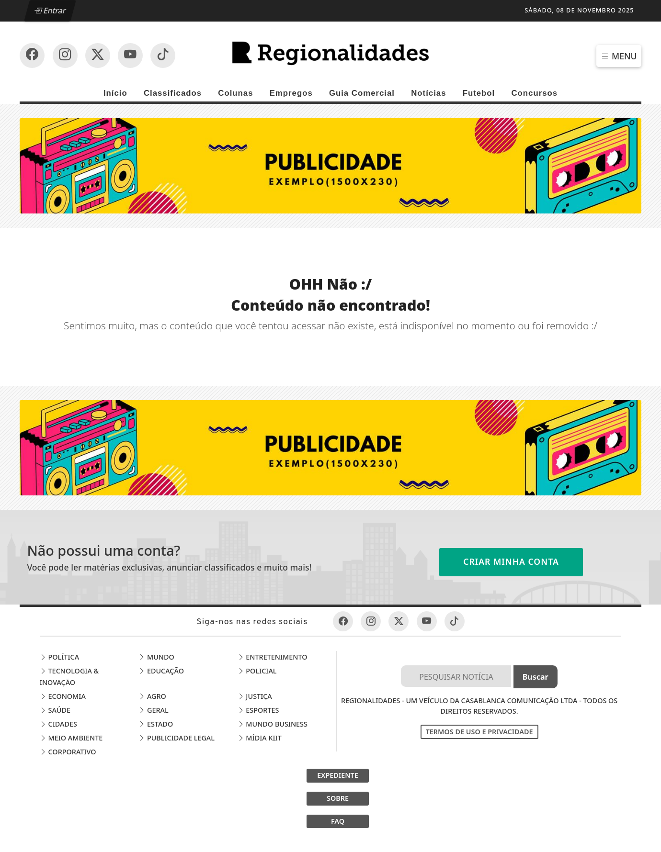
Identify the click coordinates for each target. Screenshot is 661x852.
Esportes (258, 710)
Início (115, 93)
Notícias (428, 93)
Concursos (534, 93)
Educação (161, 670)
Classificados (173, 93)
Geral (153, 710)
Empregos (291, 93)
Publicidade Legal (176, 737)
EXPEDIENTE (337, 775)
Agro (152, 696)
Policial (257, 670)
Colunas (235, 93)
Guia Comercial (362, 93)
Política (59, 656)
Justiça (255, 696)
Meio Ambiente (71, 737)
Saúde (55, 710)
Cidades (58, 724)
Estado (155, 724)
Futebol (479, 93)
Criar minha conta (511, 561)
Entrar (50, 10)
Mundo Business (273, 724)
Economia (63, 696)
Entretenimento (273, 656)
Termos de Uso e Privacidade (479, 731)
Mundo (156, 656)
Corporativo (68, 751)
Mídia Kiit (260, 737)
